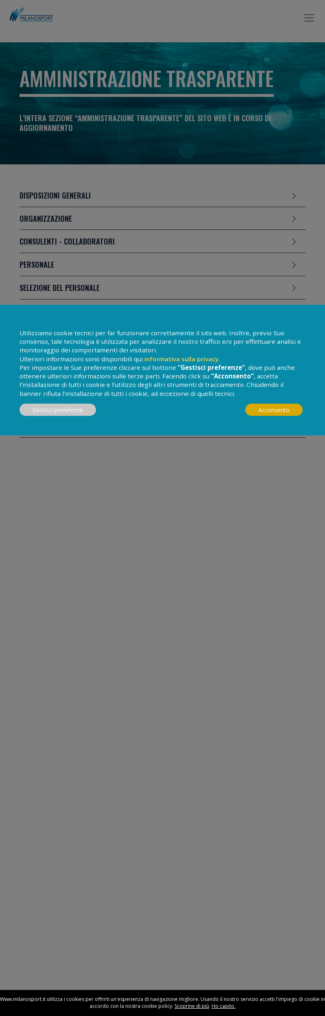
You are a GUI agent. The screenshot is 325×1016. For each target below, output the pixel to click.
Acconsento (274, 410)
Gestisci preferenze (58, 410)
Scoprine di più (191, 1006)
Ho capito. (224, 1006)
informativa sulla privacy (181, 359)
